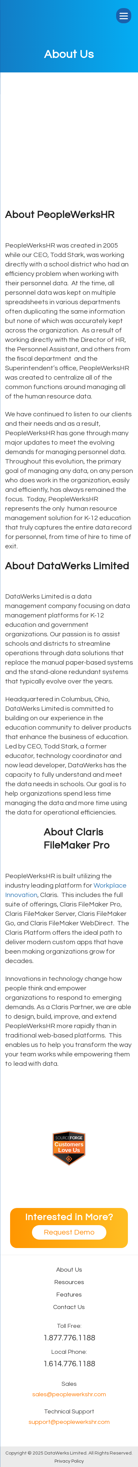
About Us (69, 1270)
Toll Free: (69, 1326)
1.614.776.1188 (69, 1364)
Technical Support (69, 1411)
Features (69, 1294)
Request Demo (69, 1232)
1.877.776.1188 (69, 1338)
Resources (69, 1282)
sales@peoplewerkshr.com (69, 1394)
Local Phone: (69, 1352)
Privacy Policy (69, 1461)
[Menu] (123, 15)
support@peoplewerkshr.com (69, 1422)
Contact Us (69, 1307)
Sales (69, 1384)
